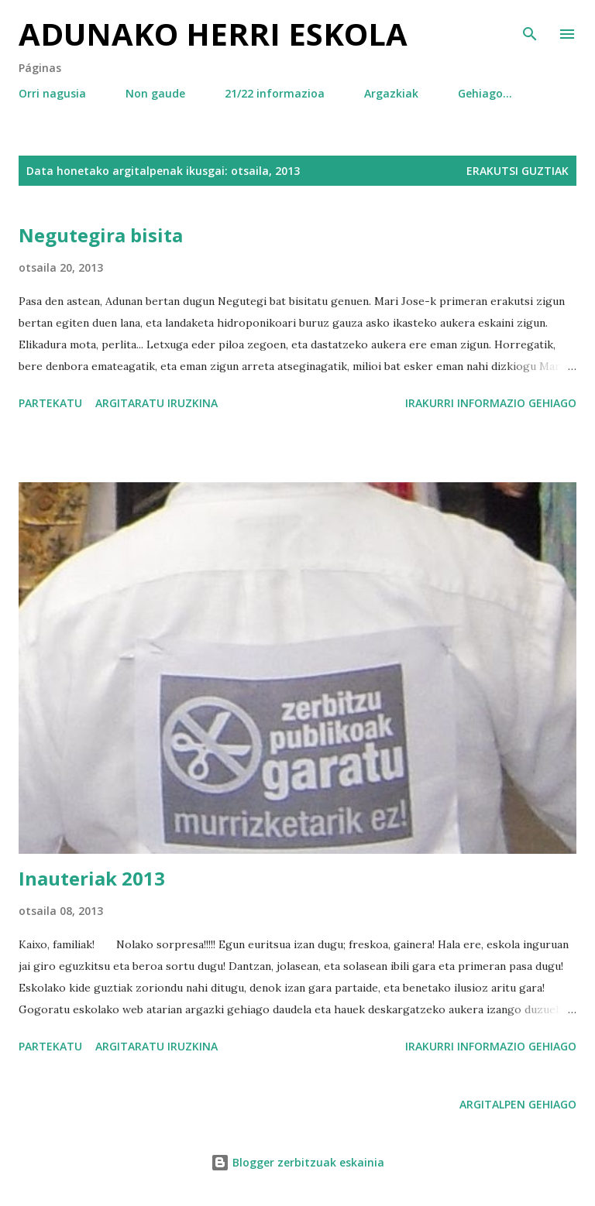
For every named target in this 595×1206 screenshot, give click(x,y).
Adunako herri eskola (213, 33)
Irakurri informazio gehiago (490, 403)
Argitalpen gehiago (517, 1104)
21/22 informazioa (275, 93)
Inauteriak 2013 (92, 878)
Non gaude (155, 93)
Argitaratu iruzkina (156, 403)
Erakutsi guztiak (517, 170)
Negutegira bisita (101, 235)
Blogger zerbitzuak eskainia (297, 1162)
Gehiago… (485, 93)
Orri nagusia (52, 93)
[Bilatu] (530, 28)
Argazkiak (391, 93)
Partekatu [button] (50, 403)
